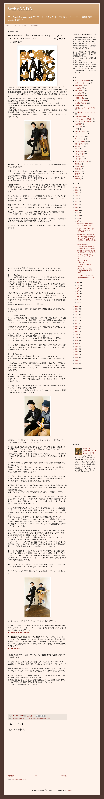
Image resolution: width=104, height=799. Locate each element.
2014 (77, 312)
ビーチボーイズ (36, 26)
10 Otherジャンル (80, 103)
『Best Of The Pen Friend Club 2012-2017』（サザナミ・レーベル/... (86, 277)
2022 (77, 195)
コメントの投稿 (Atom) (18, 779)
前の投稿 (64, 776)
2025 (77, 187)
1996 (77, 363)
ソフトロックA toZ (20, 26)
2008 (77, 329)
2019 (77, 204)
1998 (77, 357)
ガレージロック (80, 144)
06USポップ (79, 93)
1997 (77, 360)
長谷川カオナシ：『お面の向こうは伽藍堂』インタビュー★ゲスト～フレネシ (89, 451)
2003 (77, 343)
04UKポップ (79, 88)
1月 (78, 302)
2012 (77, 317)
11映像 (77, 105)
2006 (77, 335)
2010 (77, 323)
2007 (77, 332)
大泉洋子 (78, 171)
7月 (78, 285)
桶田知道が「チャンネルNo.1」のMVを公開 (85, 224)
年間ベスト (78, 174)
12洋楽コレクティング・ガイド (85, 108)
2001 (77, 349)
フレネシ (78, 156)
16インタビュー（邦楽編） (83, 121)
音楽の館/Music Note (81, 161)
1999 (77, 355)
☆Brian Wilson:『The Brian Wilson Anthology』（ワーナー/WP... (86, 230)
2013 (77, 314)
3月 (78, 297)
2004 (77, 340)
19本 (76, 129)
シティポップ (47, 718)
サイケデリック (80, 151)
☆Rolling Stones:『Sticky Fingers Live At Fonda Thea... (85, 270)
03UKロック (79, 85)
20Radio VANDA (80, 131)
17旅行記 (78, 124)
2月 (78, 299)
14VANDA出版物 (80, 116)
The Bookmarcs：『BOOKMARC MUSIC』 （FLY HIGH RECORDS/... (87, 246)
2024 (77, 190)
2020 (77, 201)
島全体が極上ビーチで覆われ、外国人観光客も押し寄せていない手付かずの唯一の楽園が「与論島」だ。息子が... (86, 238)
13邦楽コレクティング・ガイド (85, 112)
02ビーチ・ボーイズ (81, 83)
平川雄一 (78, 176)
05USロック (79, 90)
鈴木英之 (78, 179)
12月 (78, 212)
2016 (77, 306)
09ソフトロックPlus (81, 100)
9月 (78, 221)
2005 (77, 337)
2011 (77, 320)
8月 (78, 282)
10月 (78, 218)
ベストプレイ (79, 159)
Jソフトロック (27, 718)
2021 (77, 198)
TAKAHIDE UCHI (38, 718)
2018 (77, 207)
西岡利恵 (78, 169)
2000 (77, 352)
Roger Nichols (79, 139)
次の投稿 (11, 776)
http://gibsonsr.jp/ (14, 648)
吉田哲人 (78, 164)
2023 (77, 193)
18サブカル (78, 126)
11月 (78, 215)
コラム (77, 149)
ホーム (8, 26)
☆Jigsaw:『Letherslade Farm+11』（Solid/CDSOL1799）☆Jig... (85, 263)
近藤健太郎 (78, 166)
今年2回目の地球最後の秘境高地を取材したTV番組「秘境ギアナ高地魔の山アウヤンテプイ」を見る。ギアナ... (86, 254)
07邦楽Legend (79, 95)
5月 (78, 291)
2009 (77, 326)
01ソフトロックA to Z (82, 80)
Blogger (68, 790)
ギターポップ (79, 146)
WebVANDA (20, 8)
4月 (78, 294)
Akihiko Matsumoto (81, 134)
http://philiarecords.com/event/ (19, 632)
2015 (77, 309)
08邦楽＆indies (17, 718)
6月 (78, 288)
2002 (77, 346)
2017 (77, 210)
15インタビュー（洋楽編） (83, 119)
